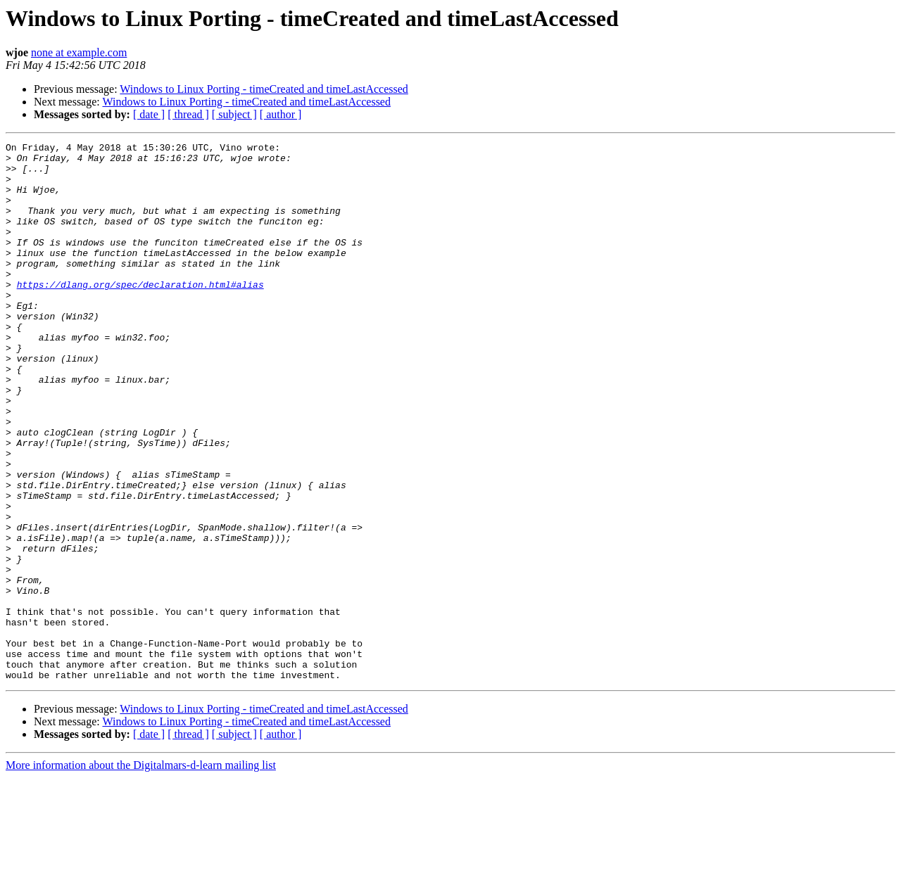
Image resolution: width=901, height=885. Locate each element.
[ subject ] (234, 114)
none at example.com (79, 52)
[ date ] (149, 114)
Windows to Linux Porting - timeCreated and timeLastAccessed (264, 89)
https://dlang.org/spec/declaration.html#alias (140, 313)
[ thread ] (188, 114)
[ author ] (281, 114)
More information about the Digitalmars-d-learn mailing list (141, 873)
